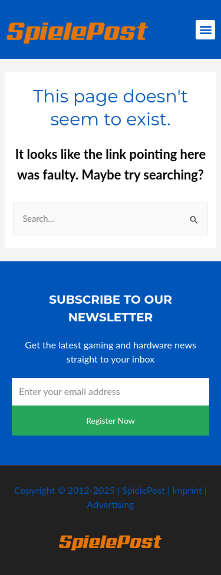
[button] (205, 29)
